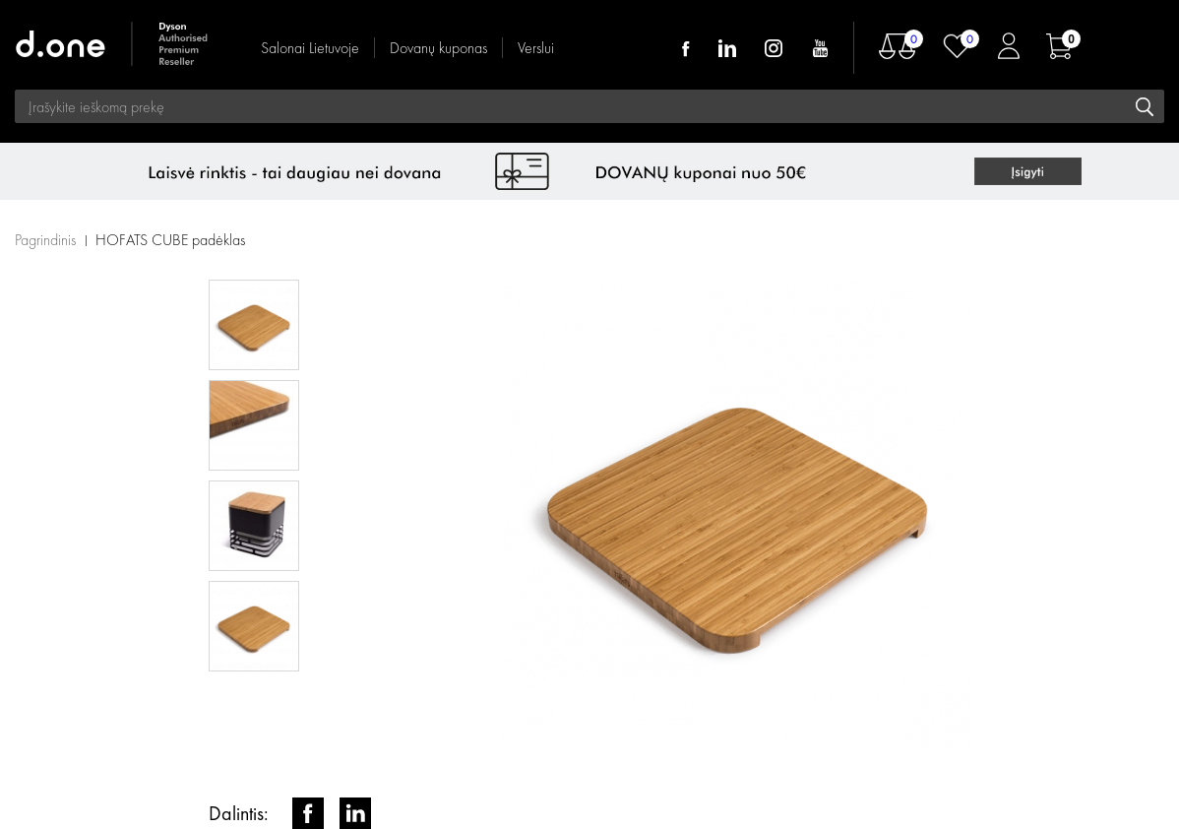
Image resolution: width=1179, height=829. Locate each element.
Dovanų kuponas (438, 47)
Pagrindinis (45, 239)
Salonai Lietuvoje (310, 47)
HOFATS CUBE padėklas (170, 239)
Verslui (536, 47)
